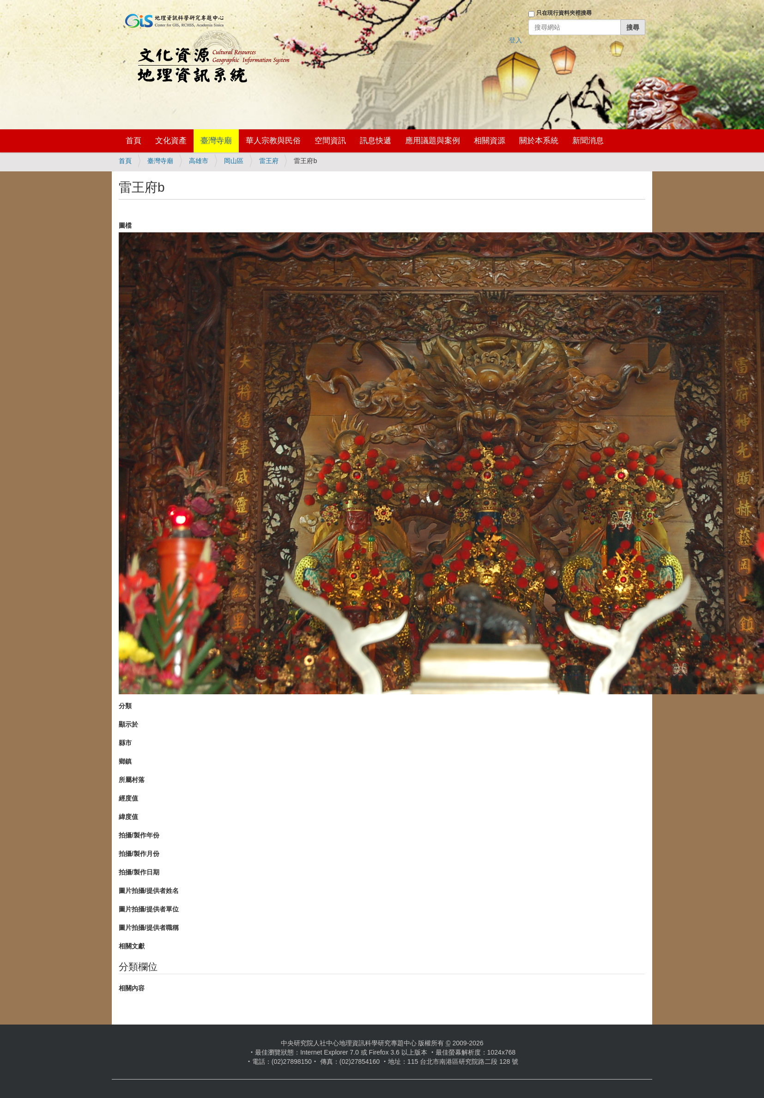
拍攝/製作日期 (139, 872)
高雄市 (198, 160)
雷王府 (269, 160)
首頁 (133, 140)
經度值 (128, 798)
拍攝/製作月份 (139, 853)
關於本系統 (538, 140)
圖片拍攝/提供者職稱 (149, 927)
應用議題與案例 (432, 140)
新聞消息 (588, 140)
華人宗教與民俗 (273, 140)
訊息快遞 (375, 140)
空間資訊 (330, 140)
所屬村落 (132, 779)
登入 (515, 40)
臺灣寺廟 (216, 140)
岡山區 (233, 160)
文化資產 (171, 140)
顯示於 (128, 724)
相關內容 (132, 988)
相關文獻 (132, 946)
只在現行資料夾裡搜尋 (564, 13)
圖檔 (125, 225)
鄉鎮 (125, 761)
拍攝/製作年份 (139, 835)
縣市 (125, 742)
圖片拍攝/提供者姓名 (149, 890)
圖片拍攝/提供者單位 (149, 909)
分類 (125, 706)
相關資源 (489, 140)
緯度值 (128, 816)
